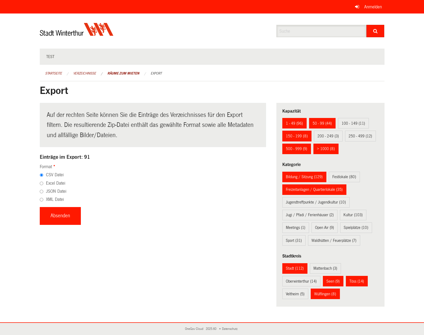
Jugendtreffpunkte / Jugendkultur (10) (316, 202)
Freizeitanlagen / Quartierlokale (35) (314, 189)
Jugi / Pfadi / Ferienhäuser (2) (310, 215)
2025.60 (211, 329)
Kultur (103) (353, 215)
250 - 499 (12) (360, 136)
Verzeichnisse (84, 73)
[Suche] (375, 31)
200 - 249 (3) (328, 136)
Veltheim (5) (295, 294)
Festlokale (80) (344, 177)
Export (156, 73)
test (50, 57)
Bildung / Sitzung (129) (304, 177)
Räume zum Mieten (123, 73)
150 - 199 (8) (297, 136)
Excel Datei (55, 183)
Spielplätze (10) (356, 227)
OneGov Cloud (195, 329)
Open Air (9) (324, 227)
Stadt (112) (295, 268)
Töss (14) (356, 281)
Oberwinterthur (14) (301, 281)
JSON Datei (56, 191)
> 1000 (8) (326, 149)
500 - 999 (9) (296, 149)
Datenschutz (230, 329)
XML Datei (55, 199)
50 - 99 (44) (322, 123)
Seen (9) (333, 281)
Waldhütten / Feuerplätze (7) (334, 240)
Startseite (53, 73)
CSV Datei (55, 174)
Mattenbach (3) (325, 268)
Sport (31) (294, 240)
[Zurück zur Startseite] (77, 34)
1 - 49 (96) (294, 123)
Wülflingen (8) (325, 294)
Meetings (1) (295, 227)
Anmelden (373, 7)
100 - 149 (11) (353, 123)
